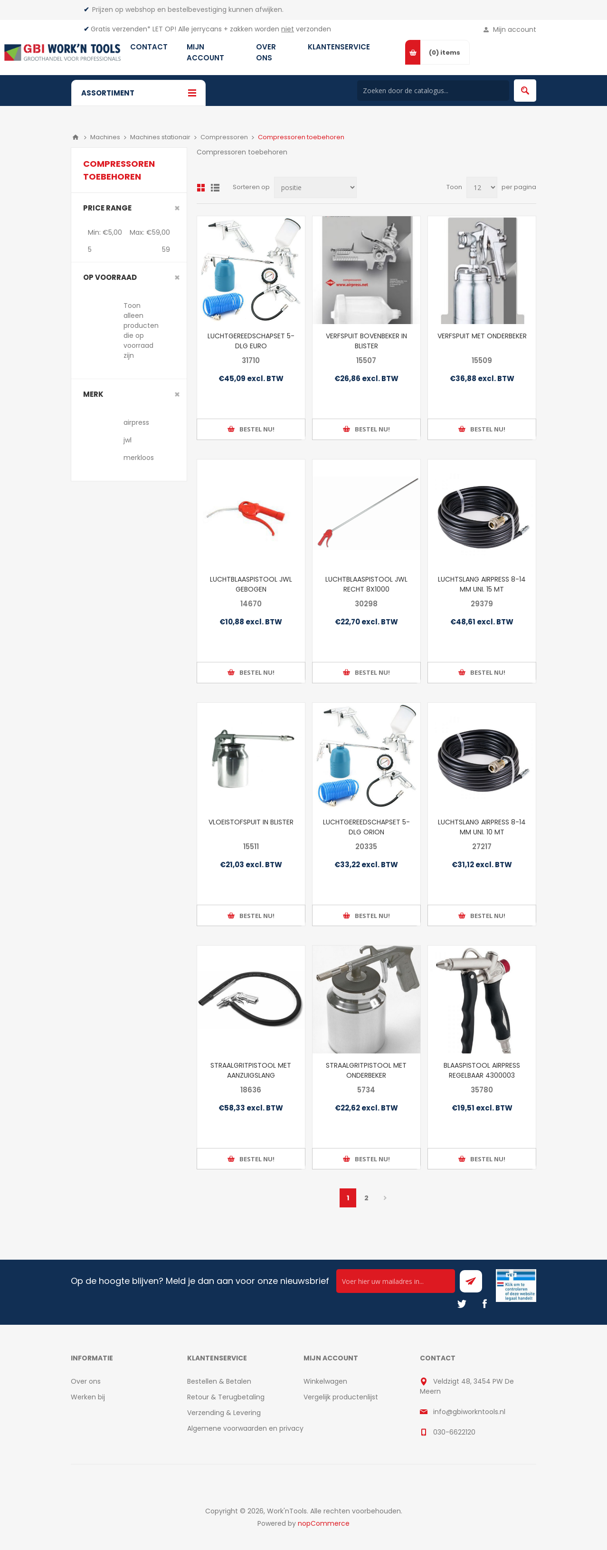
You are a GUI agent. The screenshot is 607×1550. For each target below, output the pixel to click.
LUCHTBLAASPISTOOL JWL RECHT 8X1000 (366, 584)
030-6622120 (454, 1432)
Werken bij (88, 1397)
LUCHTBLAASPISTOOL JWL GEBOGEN (251, 584)
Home (75, 137)
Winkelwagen (325, 1381)
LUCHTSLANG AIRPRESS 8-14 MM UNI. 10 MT (482, 827)
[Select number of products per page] (481, 187)
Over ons (86, 1381)
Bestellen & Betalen (219, 1381)
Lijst (215, 187)
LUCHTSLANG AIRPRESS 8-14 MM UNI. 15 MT (482, 584)
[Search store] (433, 90)
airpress (136, 422)
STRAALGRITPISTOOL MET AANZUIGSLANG (250, 1070)
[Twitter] (461, 1303)
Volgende (385, 1197)
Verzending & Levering (224, 1412)
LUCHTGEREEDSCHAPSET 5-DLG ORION (366, 827)
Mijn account (514, 29)
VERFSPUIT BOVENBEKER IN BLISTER (366, 341)
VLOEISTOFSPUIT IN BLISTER (251, 822)
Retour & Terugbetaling (226, 1397)
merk (93, 394)
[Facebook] (484, 1303)
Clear (177, 208)
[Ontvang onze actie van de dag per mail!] (395, 1281)
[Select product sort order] (315, 187)
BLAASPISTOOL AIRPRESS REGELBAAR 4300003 (482, 1070)
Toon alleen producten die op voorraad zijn (141, 330)
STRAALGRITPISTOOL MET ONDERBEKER (366, 1070)
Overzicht (201, 187)
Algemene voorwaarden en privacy (245, 1428)
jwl (127, 440)
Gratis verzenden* (121, 29)
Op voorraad (110, 277)
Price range (107, 208)
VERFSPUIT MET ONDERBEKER (482, 336)
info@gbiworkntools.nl (469, 1411)
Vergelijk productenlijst (341, 1397)
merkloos (138, 457)
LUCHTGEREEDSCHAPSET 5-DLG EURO (251, 341)
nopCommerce (324, 1523)
